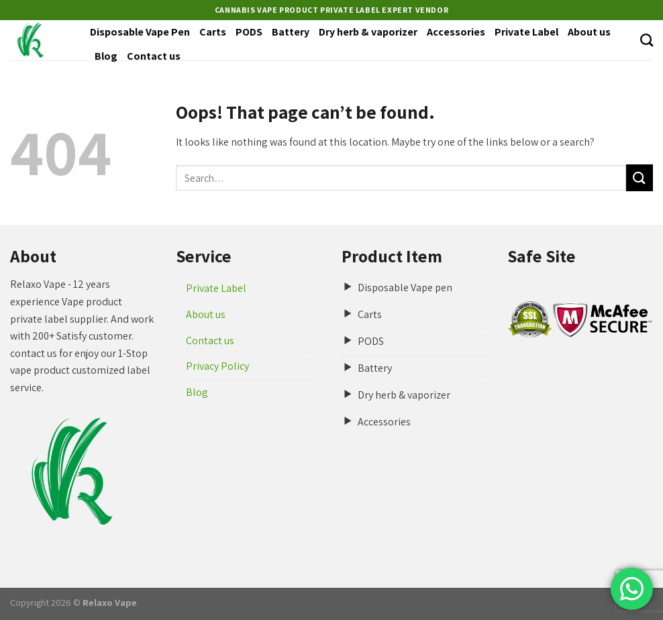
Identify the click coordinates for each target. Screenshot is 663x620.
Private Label (526, 32)
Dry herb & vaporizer (368, 32)
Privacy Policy (217, 366)
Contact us (154, 56)
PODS (249, 32)
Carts (212, 32)
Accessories (456, 32)
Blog (106, 56)
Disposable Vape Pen (140, 32)
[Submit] (639, 177)
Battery (290, 32)
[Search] (646, 39)
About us (589, 32)
